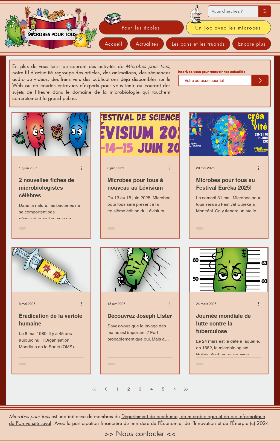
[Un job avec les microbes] (228, 27)
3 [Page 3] (140, 389)
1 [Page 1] (117, 389)
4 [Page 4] (151, 389)
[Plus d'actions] (83, 168)
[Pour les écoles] (141, 27)
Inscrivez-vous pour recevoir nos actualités (212, 72)
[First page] (94, 389)
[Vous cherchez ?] (229, 11)
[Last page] (186, 389)
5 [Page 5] (163, 389)
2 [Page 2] (128, 389)
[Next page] (174, 389)
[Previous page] (105, 389)
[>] (260, 80)
